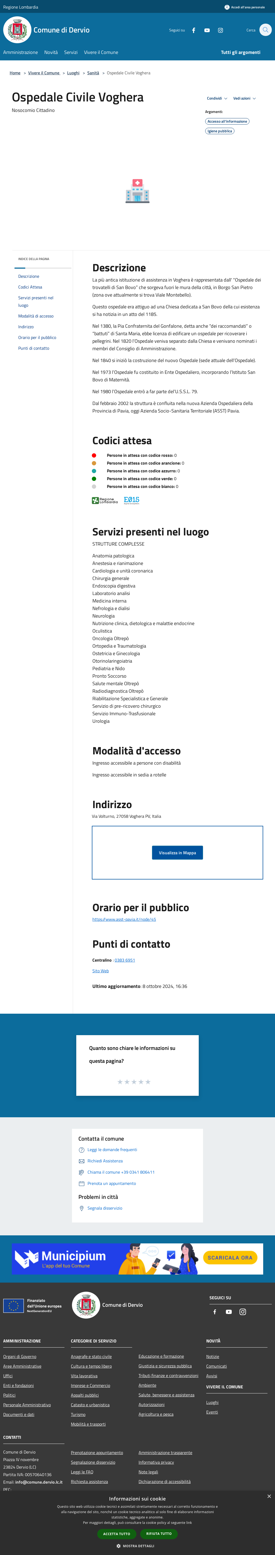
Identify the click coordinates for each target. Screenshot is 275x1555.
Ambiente (147, 1385)
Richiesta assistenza (89, 1481)
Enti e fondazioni (18, 1385)
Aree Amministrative (22, 1366)
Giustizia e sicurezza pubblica (165, 1366)
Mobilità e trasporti (88, 1424)
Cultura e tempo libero (91, 1366)
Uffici (8, 1376)
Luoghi (73, 73)
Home (15, 73)
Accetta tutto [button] (116, 1534)
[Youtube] (204, 29)
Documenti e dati (18, 1414)
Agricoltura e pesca (156, 1414)
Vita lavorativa (84, 1376)
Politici (9, 1395)
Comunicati (216, 1366)
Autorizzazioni (152, 1404)
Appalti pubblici (85, 1395)
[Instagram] (217, 29)
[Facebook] (190, 29)
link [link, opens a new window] (189, 1522)
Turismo (78, 1414)
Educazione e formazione (161, 1356)
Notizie (212, 1356)
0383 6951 (125, 960)
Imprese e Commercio (90, 1385)
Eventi (212, 1412)
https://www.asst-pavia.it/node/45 (124, 919)
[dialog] (137, 1523)
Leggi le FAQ (82, 1472)
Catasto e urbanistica (90, 1404)
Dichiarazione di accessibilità (165, 1481)
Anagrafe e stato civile (91, 1356)
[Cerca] (265, 29)
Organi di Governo (19, 1356)
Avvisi (211, 1376)
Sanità (93, 73)
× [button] (269, 1497)
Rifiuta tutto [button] (159, 1533)
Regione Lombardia (20, 7)
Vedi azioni (245, 98)
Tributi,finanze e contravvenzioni (168, 1375)
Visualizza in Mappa (177, 852)
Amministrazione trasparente (165, 1452)
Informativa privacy (156, 1462)
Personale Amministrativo (27, 1404)
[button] (137, 1546)
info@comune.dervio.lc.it (39, 1482)
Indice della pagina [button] (33, 258)
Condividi (218, 98)
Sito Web (100, 971)
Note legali (148, 1472)
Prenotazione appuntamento (97, 1452)
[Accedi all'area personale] (245, 7)
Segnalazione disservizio (93, 1462)
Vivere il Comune (44, 73)
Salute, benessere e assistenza (166, 1395)
